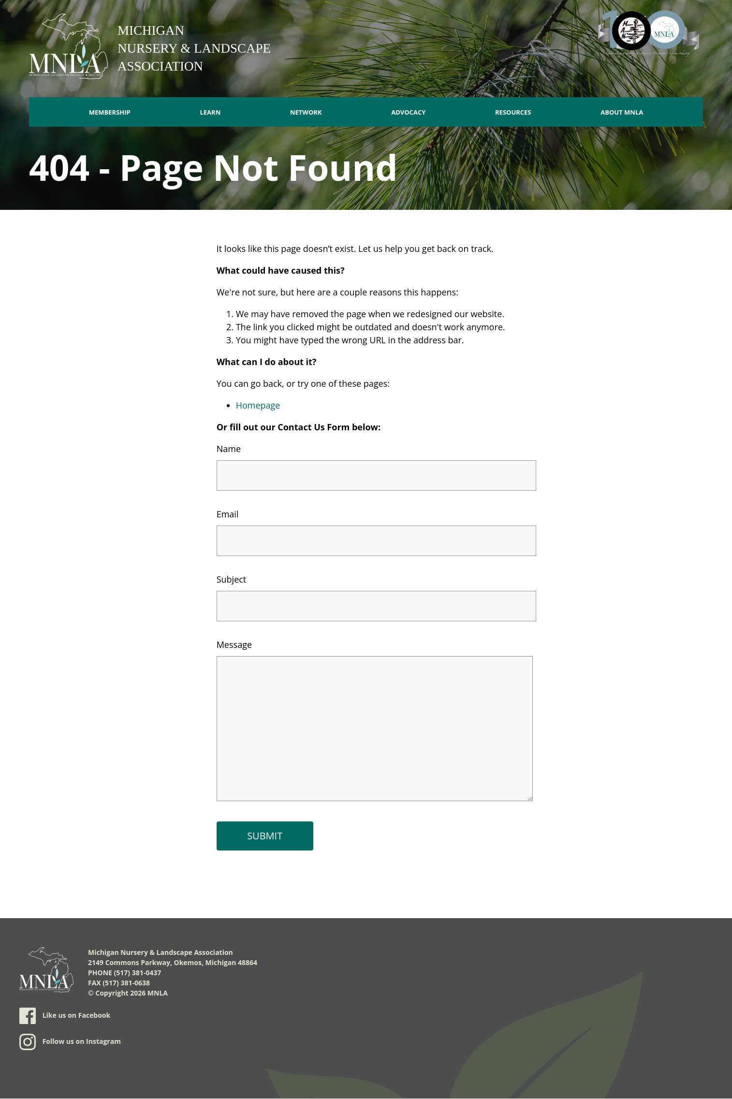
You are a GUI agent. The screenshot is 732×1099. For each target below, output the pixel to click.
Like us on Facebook (64, 1016)
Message (234, 644)
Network (306, 112)
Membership (110, 112)
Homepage (258, 405)
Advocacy (408, 112)
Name (229, 448)
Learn (210, 112)
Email (228, 514)
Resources (513, 112)
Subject (232, 579)
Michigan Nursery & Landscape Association (194, 48)
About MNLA (621, 112)
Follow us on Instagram (70, 1042)
